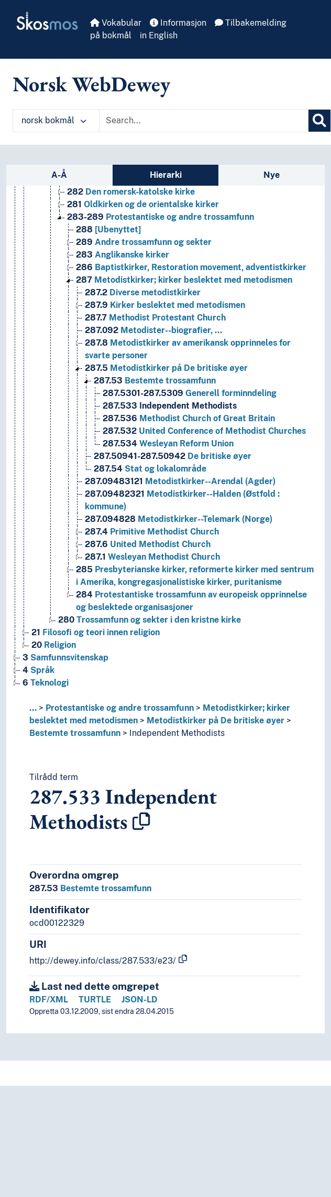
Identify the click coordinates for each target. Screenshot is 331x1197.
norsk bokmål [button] (53, 120)
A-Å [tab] (59, 175)
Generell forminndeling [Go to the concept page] (190, 393)
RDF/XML (48, 999)
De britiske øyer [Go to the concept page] (172, 456)
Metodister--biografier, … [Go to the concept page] (153, 330)
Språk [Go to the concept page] (38, 670)
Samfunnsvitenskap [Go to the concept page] (65, 657)
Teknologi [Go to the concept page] (46, 683)
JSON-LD (140, 999)
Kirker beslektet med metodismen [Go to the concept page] (165, 305)
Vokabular (115, 23)
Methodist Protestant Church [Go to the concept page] (155, 318)
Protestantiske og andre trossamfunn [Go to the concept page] (160, 217)
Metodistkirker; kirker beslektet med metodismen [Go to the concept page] (184, 280)
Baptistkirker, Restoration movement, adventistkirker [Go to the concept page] (191, 267)
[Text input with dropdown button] (203, 120)
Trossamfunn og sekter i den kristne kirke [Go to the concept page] (149, 620)
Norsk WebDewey (91, 84)
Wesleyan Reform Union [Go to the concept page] (168, 443)
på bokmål (110, 35)
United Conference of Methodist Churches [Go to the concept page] (204, 431)
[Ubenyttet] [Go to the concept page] (108, 229)
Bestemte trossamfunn (74, 733)
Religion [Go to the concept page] (53, 645)
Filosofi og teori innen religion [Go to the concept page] (95, 632)
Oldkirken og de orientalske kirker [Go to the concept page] (143, 204)
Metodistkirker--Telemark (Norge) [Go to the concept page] (178, 519)
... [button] (33, 708)
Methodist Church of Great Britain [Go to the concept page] (189, 418)
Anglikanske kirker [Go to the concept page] (122, 255)
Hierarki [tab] (166, 175)
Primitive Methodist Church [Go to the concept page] (152, 532)
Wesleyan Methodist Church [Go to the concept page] (152, 557)
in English (159, 35)
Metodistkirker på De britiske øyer (215, 720)
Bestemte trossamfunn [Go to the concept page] (155, 381)
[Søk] (319, 120)
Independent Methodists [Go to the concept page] (170, 406)
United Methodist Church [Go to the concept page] (148, 544)
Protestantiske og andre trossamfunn (120, 708)
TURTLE (95, 999)
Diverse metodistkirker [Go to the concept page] (143, 292)
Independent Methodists (177, 733)
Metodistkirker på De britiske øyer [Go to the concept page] (166, 368)
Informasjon (178, 23)
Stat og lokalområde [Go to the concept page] (150, 469)
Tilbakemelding (250, 23)
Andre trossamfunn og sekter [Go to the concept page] (144, 242)
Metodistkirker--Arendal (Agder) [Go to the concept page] (180, 481)
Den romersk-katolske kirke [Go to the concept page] (131, 192)
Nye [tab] (271, 175)
